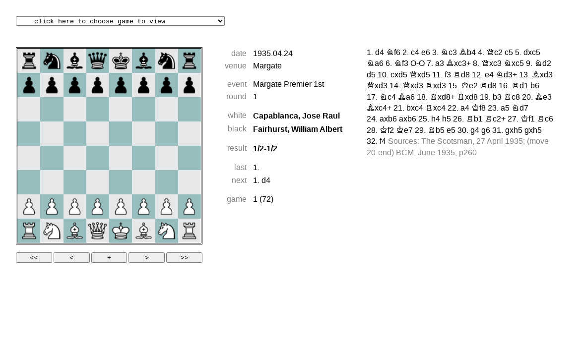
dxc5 (531, 53)
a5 (505, 109)
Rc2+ (495, 119)
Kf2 (387, 131)
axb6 (388, 119)
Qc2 (494, 53)
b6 (534, 86)
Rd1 (520, 86)
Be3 (543, 98)
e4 (489, 75)
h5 (446, 119)
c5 (509, 53)
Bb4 (467, 53)
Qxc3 (491, 64)
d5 (371, 75)
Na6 (375, 64)
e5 (451, 131)
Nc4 (388, 98)
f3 (448, 75)
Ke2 (469, 86)
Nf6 (393, 53)
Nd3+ (506, 75)
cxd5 (398, 75)
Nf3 (401, 64)
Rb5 (436, 131)
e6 (425, 53)
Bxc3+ (458, 64)
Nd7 (520, 109)
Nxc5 (514, 64)
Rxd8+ (442, 98)
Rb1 (474, 119)
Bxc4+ (379, 109)
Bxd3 (542, 75)
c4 (415, 53)
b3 (497, 98)
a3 (439, 64)
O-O (417, 64)
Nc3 (449, 53)
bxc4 (414, 109)
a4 (464, 109)
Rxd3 (435, 86)
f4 (383, 142)
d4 (265, 181)
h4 (435, 119)
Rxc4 (435, 109)
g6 (485, 131)
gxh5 (513, 131)
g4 (474, 131)
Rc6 (545, 119)
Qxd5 (419, 75)
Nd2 (542, 64)
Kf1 (527, 119)
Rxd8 (467, 98)
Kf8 (478, 109)
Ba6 (406, 98)
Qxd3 (377, 86)
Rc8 (512, 98)
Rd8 (461, 75)
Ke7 (404, 131)
